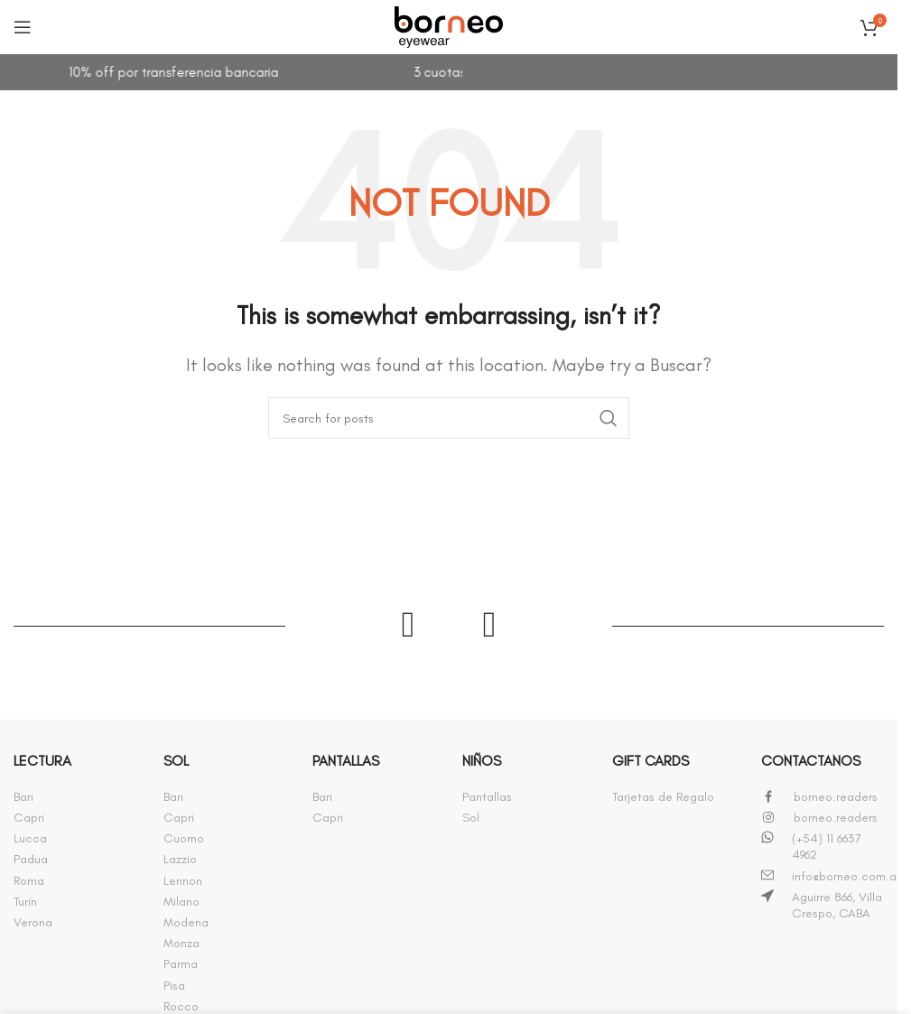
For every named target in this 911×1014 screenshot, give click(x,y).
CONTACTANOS (810, 760)
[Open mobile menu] (23, 27)
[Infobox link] (75, 797)
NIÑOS (481, 760)
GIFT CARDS (650, 760)
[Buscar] (448, 418)
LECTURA (42, 760)
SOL (176, 760)
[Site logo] (449, 23)
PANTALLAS (345, 760)
